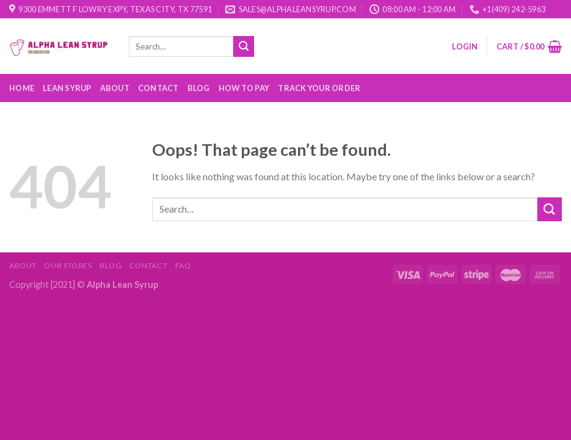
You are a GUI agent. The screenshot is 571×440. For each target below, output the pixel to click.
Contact (158, 88)
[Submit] (243, 46)
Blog (198, 88)
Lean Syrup (67, 88)
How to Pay (244, 88)
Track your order (319, 88)
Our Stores (68, 265)
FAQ (183, 265)
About (114, 88)
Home (21, 88)
